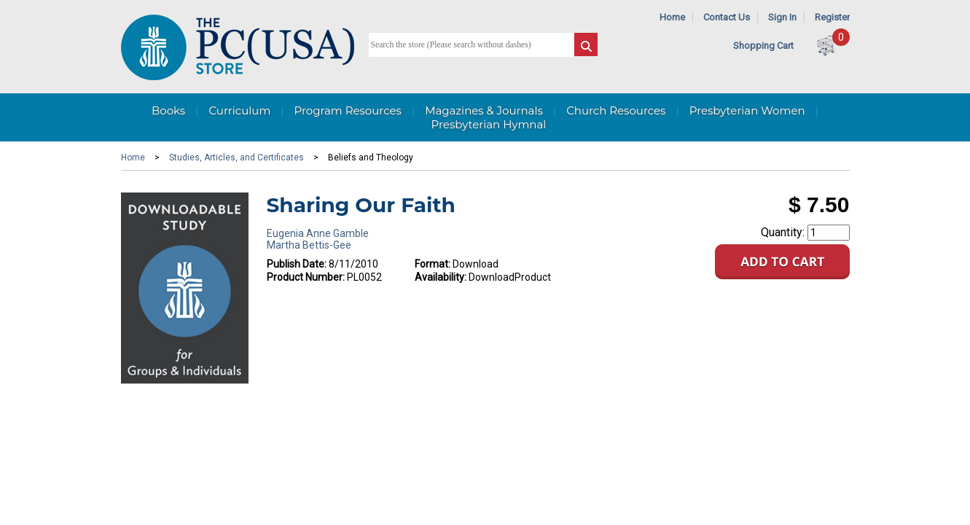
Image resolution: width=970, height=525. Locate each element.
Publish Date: (296, 264)
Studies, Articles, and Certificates (236, 157)
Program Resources (348, 110)
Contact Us (726, 17)
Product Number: (306, 277)
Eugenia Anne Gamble (318, 233)
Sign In (782, 17)
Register (832, 17)
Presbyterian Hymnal (489, 124)
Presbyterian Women (747, 110)
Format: (432, 264)
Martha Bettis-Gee (309, 245)
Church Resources (615, 110)
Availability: (440, 277)
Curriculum (239, 110)
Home (672, 17)
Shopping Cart (763, 45)
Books (168, 110)
